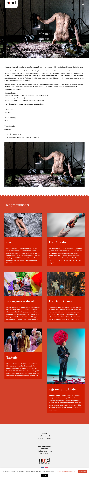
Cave (9, 242)
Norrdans (44, 449)
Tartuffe (12, 357)
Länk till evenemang (12, 134)
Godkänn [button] (82, 471)
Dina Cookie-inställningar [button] (66, 471)
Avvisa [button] (44, 475)
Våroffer (44, 35)
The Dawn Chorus (61, 301)
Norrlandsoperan (44, 446)
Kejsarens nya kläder (63, 389)
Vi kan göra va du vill (20, 301)
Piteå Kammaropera (44, 451)
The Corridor (58, 242)
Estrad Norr (44, 453)
